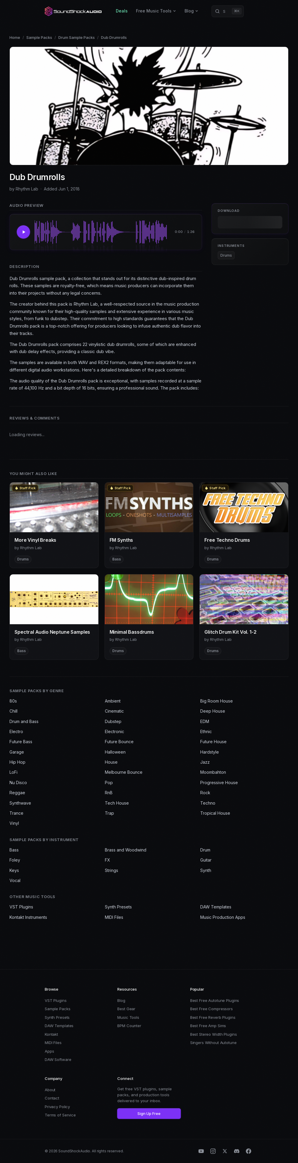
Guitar (206, 859)
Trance (16, 813)
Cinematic (114, 711)
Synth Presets (118, 906)
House (111, 762)
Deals (122, 10)
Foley (14, 859)
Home (14, 37)
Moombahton (213, 772)
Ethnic (206, 731)
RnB (109, 792)
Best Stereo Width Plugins (213, 1034)
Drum (205, 849)
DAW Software (58, 1059)
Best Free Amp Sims (208, 1025)
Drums (226, 255)
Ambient (113, 700)
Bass (14, 849)
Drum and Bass (24, 721)
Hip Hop (17, 762)
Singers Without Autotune (213, 1042)
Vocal (14, 880)
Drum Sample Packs (76, 37)
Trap (109, 813)
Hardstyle (209, 751)
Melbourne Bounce (123, 772)
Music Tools (128, 1017)
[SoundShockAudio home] (74, 11)
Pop (109, 782)
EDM (204, 721)
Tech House (117, 802)
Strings (111, 870)
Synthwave (20, 802)
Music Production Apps (222, 917)
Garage (16, 751)
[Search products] (228, 11)
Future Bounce (119, 741)
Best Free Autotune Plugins (214, 1000)
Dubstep (113, 721)
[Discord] (236, 1151)
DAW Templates (215, 906)
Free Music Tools (156, 10)
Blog (191, 10)
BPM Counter (129, 1025)
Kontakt (51, 1034)
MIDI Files (114, 917)
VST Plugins (21, 906)
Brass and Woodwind (125, 849)
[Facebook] (248, 1151)
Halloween (115, 751)
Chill (13, 711)
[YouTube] (201, 1151)
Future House (213, 741)
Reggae (17, 792)
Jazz (205, 762)
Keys (14, 870)
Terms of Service (60, 1115)
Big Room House (216, 700)
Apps (49, 1051)
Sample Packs (39, 37)
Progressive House (219, 782)
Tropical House (215, 813)
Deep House (212, 711)
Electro (16, 731)
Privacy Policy (57, 1106)
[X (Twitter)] (225, 1151)
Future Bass (20, 741)
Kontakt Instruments (28, 917)
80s (13, 700)
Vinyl (14, 823)
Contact (52, 1098)
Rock (205, 792)
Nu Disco (18, 782)
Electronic (114, 731)
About (50, 1089)
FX (107, 859)
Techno (207, 802)
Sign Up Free (149, 1113)
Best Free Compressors (211, 1008)
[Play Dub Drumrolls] (23, 232)
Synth (205, 870)
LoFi (13, 772)
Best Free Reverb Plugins (212, 1017)
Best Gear (126, 1008)
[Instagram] (213, 1151)
